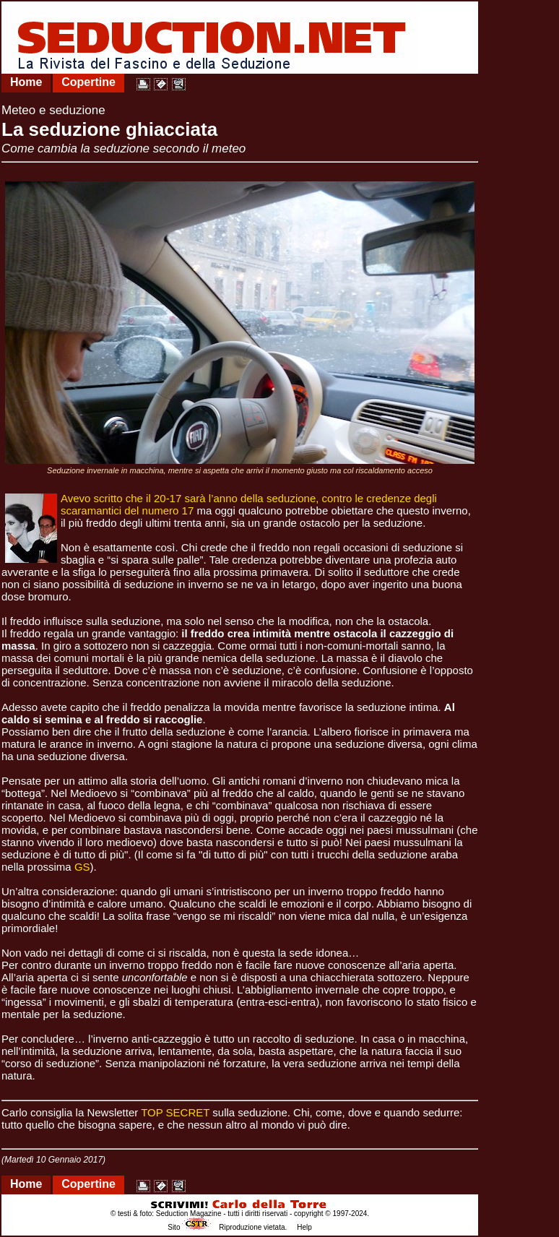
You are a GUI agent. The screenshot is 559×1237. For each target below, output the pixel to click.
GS (82, 867)
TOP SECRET (175, 1112)
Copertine (88, 82)
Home (26, 82)
